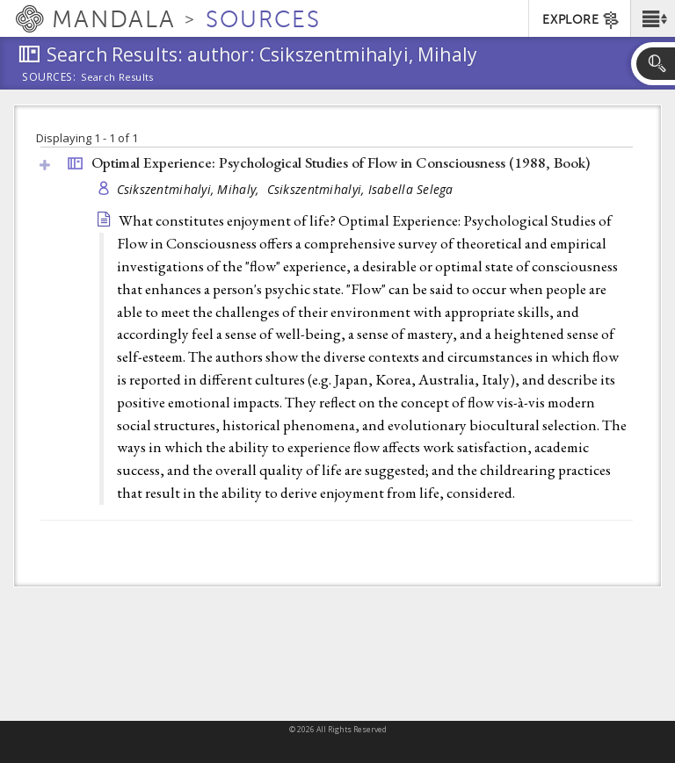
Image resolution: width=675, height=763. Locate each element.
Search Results (117, 77)
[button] (652, 18)
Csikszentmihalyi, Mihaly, (190, 189)
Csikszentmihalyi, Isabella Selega (360, 189)
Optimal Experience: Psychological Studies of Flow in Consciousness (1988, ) (340, 162)
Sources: (49, 78)
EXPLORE (581, 20)
